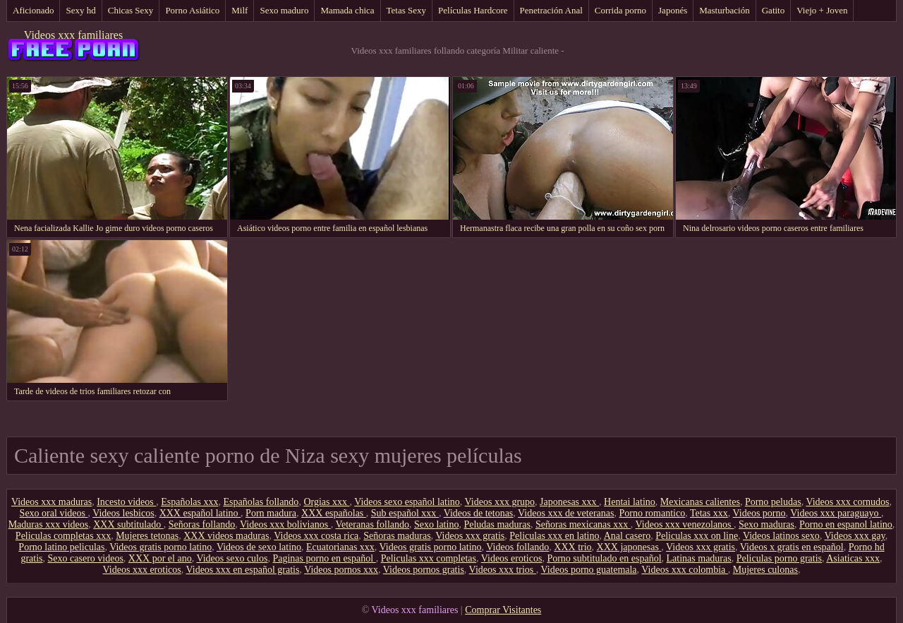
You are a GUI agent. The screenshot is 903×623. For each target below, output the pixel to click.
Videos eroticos (512, 558)
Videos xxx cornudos (847, 502)
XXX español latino (200, 513)
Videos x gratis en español (792, 547)
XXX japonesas (629, 547)
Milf (239, 10)
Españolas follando (260, 502)
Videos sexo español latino (407, 502)
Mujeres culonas (765, 569)
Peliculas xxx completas (428, 558)
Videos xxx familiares (73, 35)
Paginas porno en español (323, 558)
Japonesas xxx (569, 502)
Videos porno (759, 513)
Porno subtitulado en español (604, 558)
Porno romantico (652, 513)
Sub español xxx (405, 513)
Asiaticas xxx (853, 558)
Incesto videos (126, 502)
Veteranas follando (372, 524)
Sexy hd (80, 10)
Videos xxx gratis (469, 535)
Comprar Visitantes (503, 610)
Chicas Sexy (131, 10)
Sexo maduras (766, 524)
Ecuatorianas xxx (340, 547)
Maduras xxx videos (48, 524)
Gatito (773, 10)
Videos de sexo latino (259, 547)
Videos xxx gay (855, 535)
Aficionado (33, 10)
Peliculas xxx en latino (554, 535)
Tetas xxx (709, 513)
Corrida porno (620, 10)
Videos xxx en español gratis (242, 569)
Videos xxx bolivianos (285, 524)
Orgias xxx (326, 502)
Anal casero (627, 535)
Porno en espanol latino (845, 524)
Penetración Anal (551, 10)
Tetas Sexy (407, 10)
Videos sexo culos (231, 558)
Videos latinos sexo (781, 535)
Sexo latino (436, 524)
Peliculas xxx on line (696, 535)
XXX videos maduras (226, 535)
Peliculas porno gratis (779, 558)
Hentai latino (629, 502)
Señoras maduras (396, 535)
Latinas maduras (699, 558)
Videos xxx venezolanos (685, 524)
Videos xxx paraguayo (835, 513)
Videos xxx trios (502, 569)
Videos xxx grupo (500, 502)
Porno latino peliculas (61, 547)
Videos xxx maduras (51, 502)
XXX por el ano (160, 558)
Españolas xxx (189, 502)
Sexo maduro (284, 10)
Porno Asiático (192, 10)
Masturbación (724, 10)
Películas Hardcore (473, 10)
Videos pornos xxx (341, 569)
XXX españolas (333, 513)
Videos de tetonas (479, 513)
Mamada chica (347, 10)
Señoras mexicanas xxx (583, 524)
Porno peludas (773, 502)
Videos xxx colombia (684, 569)
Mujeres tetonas (147, 535)
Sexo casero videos (85, 558)
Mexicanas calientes (700, 502)
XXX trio (572, 547)
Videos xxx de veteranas (566, 513)
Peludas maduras (496, 524)
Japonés (672, 10)
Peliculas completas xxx (63, 535)
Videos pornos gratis (423, 569)
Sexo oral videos (54, 513)
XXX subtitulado (128, 524)
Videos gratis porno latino (160, 547)
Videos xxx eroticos (142, 569)
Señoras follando (202, 524)
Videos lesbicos (123, 513)
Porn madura (271, 513)
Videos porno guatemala (589, 569)
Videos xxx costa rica (316, 535)
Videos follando (517, 547)
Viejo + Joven (821, 10)
